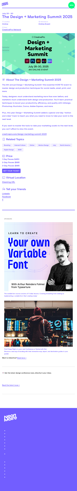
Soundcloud (39, 471)
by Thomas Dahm (38, 482)
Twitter (39, 462)
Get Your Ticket (11, 171)
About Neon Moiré (39, 430)
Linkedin (6, 193)
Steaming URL (8, 182)
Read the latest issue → (11, 385)
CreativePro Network (11, 29)
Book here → (21, 358)
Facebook (6, 197)
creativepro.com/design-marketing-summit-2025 (24, 134)
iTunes (39, 474)
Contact (39, 446)
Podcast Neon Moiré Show (39, 433)
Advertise (39, 443)
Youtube (39, 477)
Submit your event (39, 436)
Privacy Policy (39, 454)
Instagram (39, 468)
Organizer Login (39, 440)
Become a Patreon (39, 449)
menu (72, 5)
